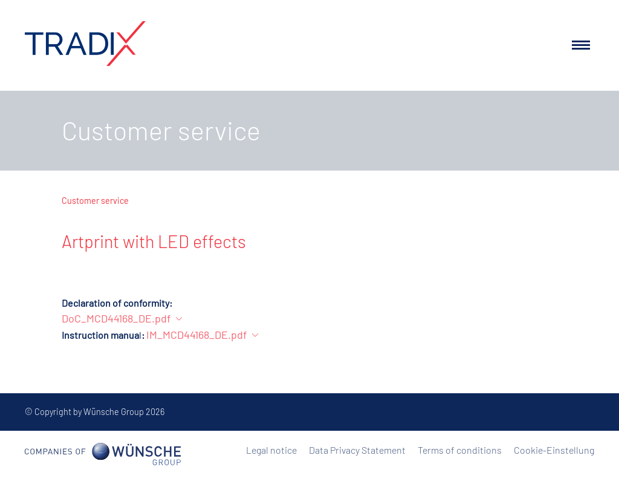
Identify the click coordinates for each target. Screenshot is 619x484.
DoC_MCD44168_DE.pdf (116, 318)
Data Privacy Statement (357, 450)
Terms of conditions (460, 450)
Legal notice (271, 450)
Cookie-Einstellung (554, 450)
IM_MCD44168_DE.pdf (196, 334)
